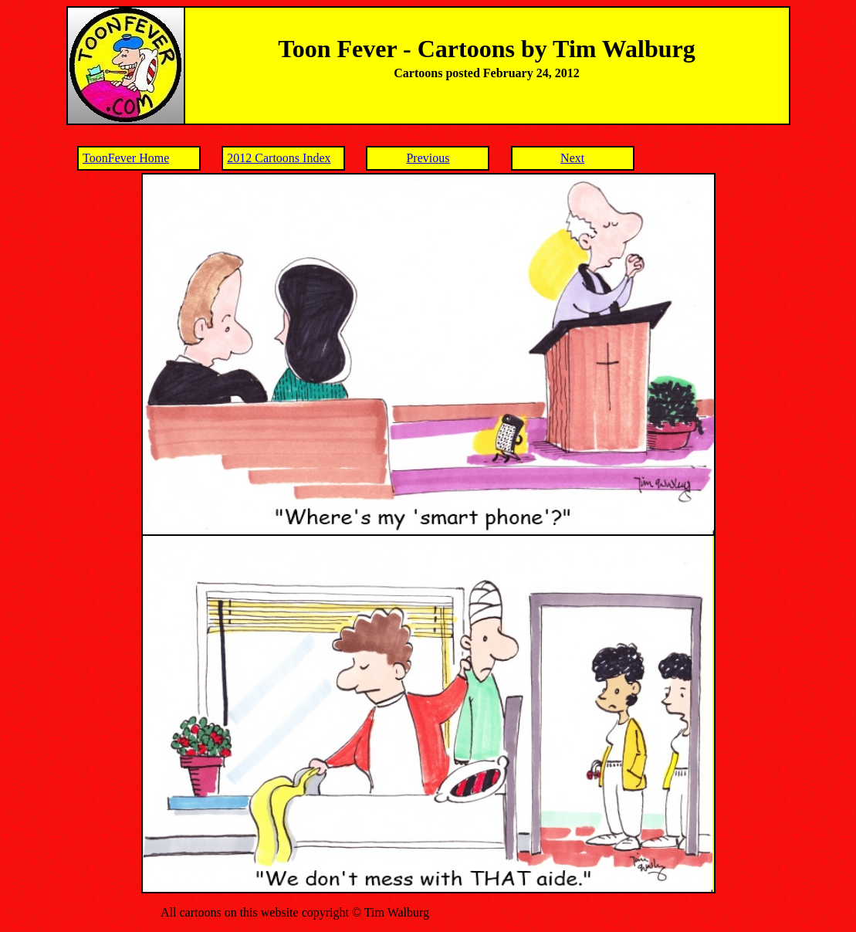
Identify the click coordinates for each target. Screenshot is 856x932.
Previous (427, 157)
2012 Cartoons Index (278, 157)
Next (572, 157)
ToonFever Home (126, 157)
